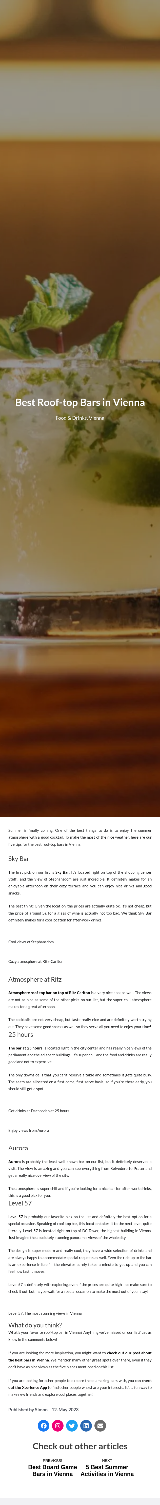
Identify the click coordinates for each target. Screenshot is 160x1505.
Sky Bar (62, 872)
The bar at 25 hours (25, 1048)
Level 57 (15, 1216)
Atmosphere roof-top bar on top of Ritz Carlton (49, 992)
